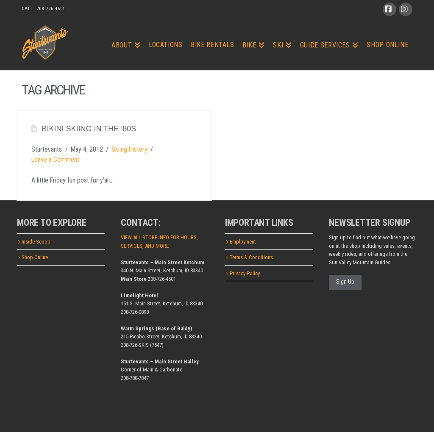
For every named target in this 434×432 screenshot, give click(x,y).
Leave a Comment (55, 159)
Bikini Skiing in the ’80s (89, 129)
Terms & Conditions (249, 257)
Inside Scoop (33, 241)
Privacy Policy (242, 273)
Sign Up (345, 281)
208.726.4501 (50, 8)
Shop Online (32, 257)
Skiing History (129, 149)
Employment (240, 241)
